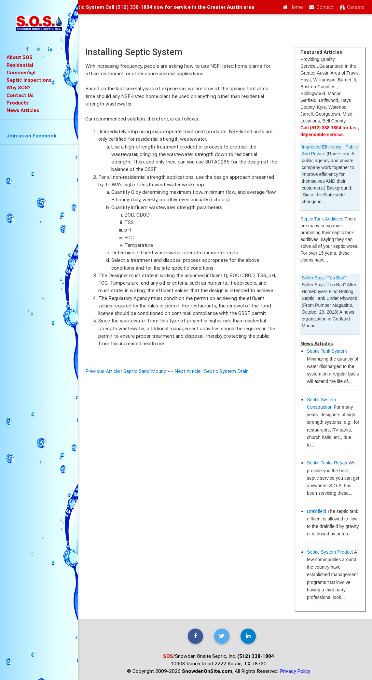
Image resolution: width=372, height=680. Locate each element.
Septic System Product (330, 552)
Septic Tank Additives (321, 218)
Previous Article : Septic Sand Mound (126, 371)
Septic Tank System (327, 351)
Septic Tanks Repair (327, 462)
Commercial (21, 72)
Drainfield (316, 511)
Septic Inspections (29, 80)
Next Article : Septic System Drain (211, 371)
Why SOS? (19, 87)
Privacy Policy (295, 671)
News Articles (23, 110)
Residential (20, 65)
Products (18, 102)
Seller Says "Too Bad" (324, 277)
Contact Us (20, 95)
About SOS (20, 57)
